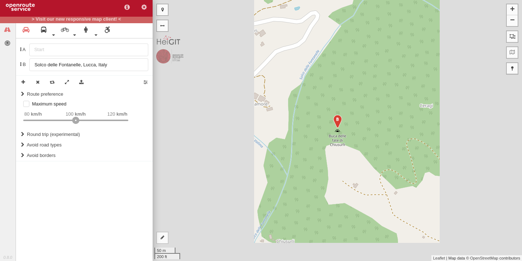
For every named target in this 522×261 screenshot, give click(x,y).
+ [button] (512, 9)
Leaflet (439, 258)
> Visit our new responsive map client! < (76, 19)
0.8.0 (7, 257)
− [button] (512, 20)
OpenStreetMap (484, 258)
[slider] (75, 120)
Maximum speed (49, 104)
